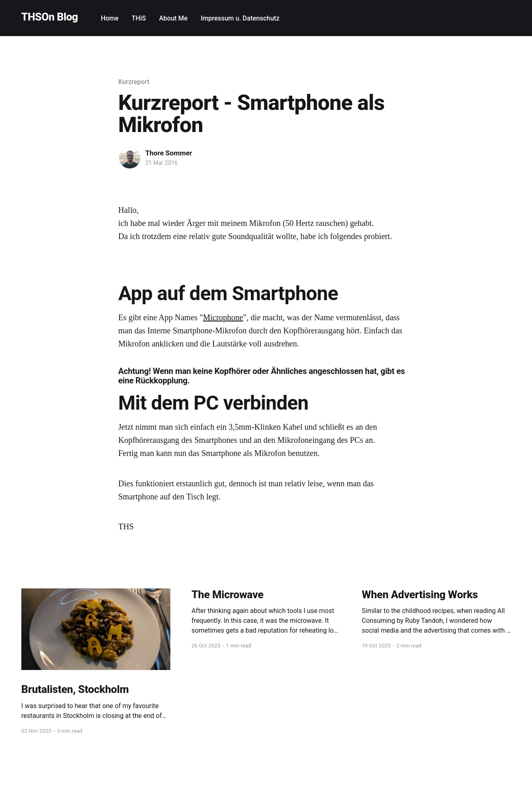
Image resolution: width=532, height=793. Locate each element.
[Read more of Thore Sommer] (129, 157)
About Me (173, 18)
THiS (139, 18)
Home (110, 18)
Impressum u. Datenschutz (240, 18)
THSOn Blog (49, 17)
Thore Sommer (168, 153)
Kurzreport (133, 82)
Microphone (223, 317)
